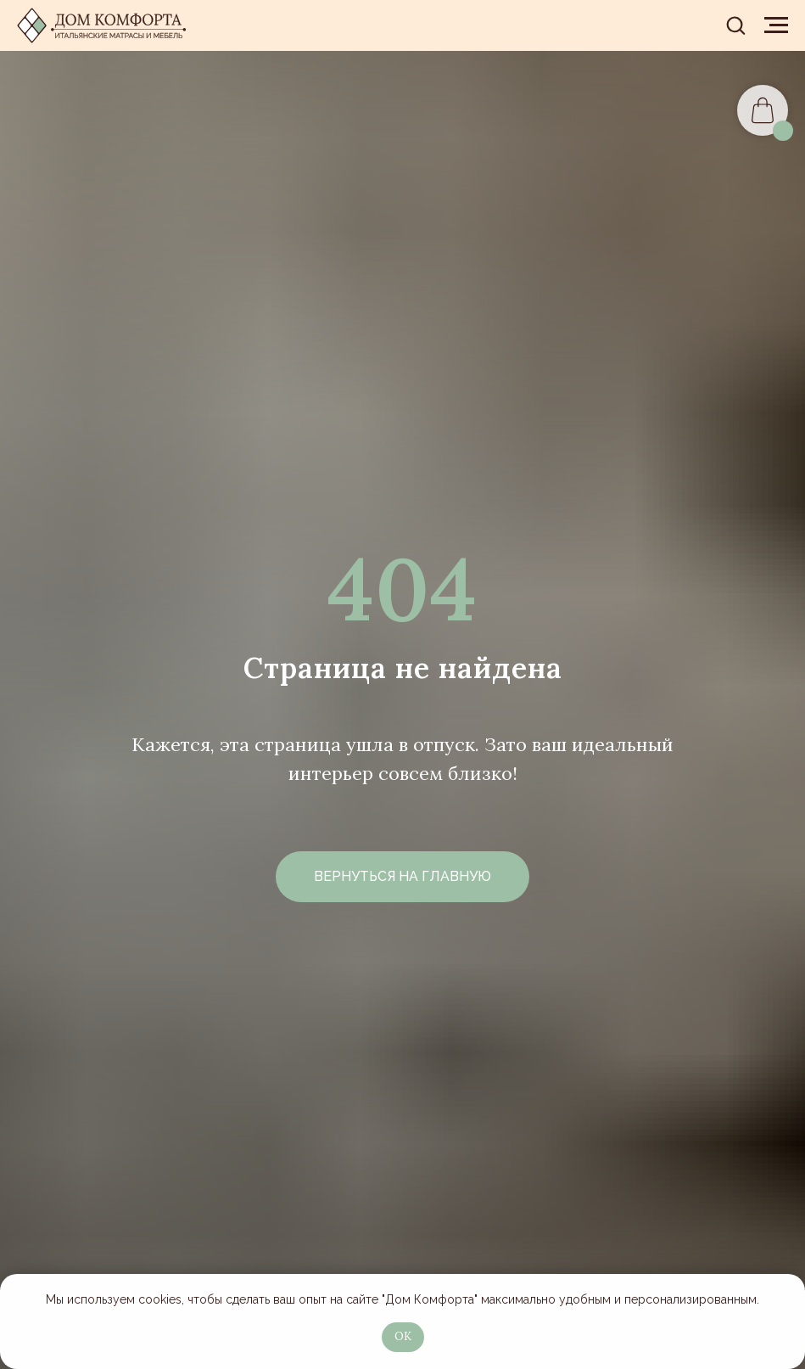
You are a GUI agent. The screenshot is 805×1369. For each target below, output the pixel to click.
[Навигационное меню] (776, 25)
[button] (735, 24)
